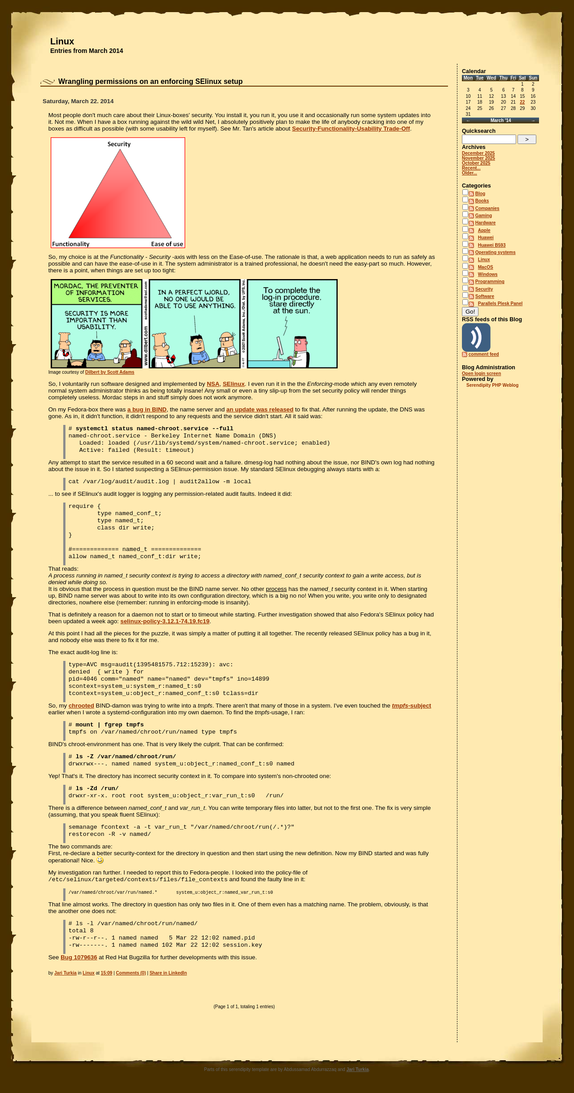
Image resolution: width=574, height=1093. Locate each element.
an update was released (260, 409)
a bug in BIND (146, 409)
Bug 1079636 (79, 958)
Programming (489, 281)
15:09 (107, 973)
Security (484, 289)
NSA (213, 383)
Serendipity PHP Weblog (492, 385)
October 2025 (476, 163)
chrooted (81, 706)
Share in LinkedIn (168, 973)
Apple (484, 230)
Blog (480, 193)
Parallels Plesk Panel (500, 303)
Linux (62, 41)
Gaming (483, 215)
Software (484, 296)
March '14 (501, 120)
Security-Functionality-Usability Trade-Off (351, 128)
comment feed (484, 354)
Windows (488, 274)
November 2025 (478, 158)
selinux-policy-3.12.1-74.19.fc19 (165, 622)
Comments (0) (131, 973)
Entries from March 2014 (86, 50)
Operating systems (495, 252)
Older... (469, 173)
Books (482, 200)
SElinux (234, 383)
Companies (487, 208)
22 (522, 102)
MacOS (485, 267)
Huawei (486, 237)
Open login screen (481, 373)
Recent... (471, 168)
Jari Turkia (65, 973)
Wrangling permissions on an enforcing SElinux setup (150, 81)
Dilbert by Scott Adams (110, 372)
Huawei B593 (492, 245)
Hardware (485, 222)
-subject (411, 706)
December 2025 (478, 153)
